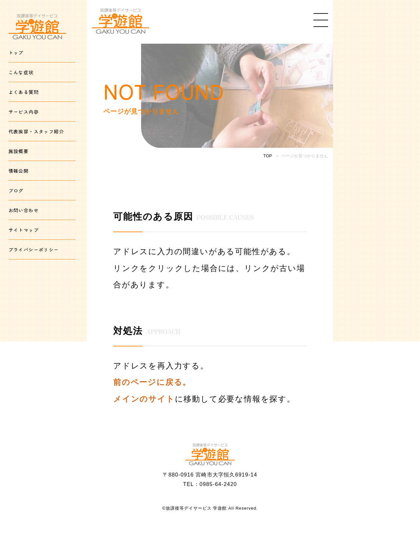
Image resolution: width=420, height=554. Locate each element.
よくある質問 (24, 92)
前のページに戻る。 (152, 382)
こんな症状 (21, 72)
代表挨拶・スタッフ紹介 (36, 131)
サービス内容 (24, 111)
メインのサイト (144, 398)
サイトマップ (24, 230)
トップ (16, 52)
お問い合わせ (24, 210)
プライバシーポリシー (34, 249)
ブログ (16, 190)
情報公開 (19, 170)
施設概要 (19, 151)
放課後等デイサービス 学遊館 (196, 508)
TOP (267, 155)
